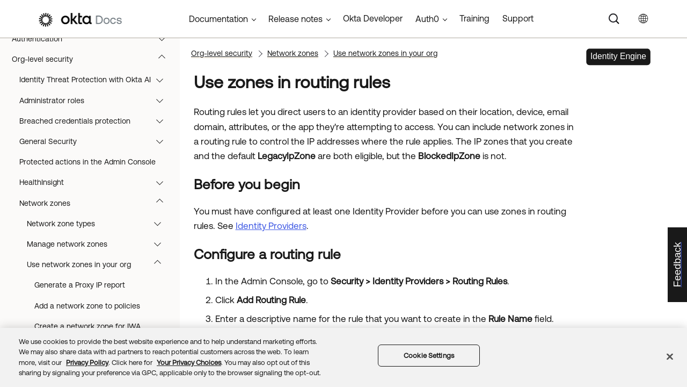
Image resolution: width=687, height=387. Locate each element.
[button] (164, 38)
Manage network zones (99, 244)
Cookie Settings (429, 356)
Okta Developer (373, 18)
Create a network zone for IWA (87, 326)
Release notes (295, 19)
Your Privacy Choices (189, 363)
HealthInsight (96, 182)
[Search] (614, 18)
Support (517, 18)
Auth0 (427, 19)
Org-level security (94, 59)
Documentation (218, 19)
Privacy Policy (87, 363)
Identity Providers (271, 225)
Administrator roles (96, 100)
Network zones (96, 203)
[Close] (670, 356)
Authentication (94, 38)
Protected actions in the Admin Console (87, 161)
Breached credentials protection (96, 121)
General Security (96, 141)
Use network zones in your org (99, 264)
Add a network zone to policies (87, 306)
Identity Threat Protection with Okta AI (96, 79)
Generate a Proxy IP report (79, 285)
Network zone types (99, 223)
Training (474, 18)
